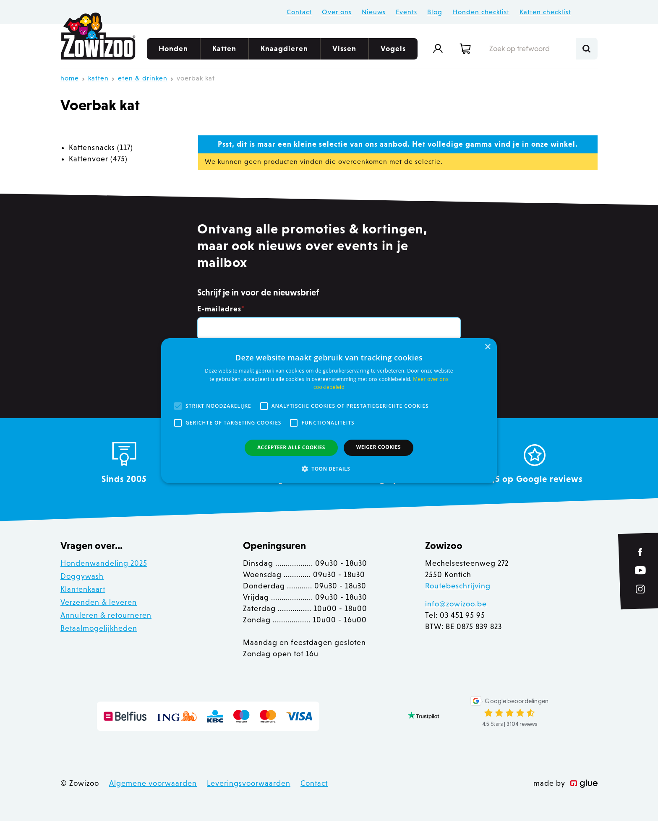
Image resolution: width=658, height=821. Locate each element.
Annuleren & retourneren (105, 615)
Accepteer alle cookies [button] (291, 447)
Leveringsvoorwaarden (248, 783)
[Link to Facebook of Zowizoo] (640, 552)
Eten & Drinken (142, 78)
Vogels (393, 52)
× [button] (487, 347)
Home (69, 78)
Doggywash (82, 576)
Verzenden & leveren (98, 602)
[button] (329, 468)
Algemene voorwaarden (153, 783)
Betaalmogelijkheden (98, 628)
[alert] (329, 410)
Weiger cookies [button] (378, 447)
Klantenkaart (82, 589)
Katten (224, 52)
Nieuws (374, 12)
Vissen (344, 52)
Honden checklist (480, 12)
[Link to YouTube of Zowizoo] (640, 570)
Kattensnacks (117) (101, 147)
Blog (434, 12)
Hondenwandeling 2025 (103, 563)
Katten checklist (545, 12)
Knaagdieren (284, 52)
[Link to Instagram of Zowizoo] (640, 589)
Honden (173, 52)
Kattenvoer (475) (98, 159)
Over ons (337, 12)
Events (406, 12)
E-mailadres (220, 309)
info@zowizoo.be (456, 604)
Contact (299, 12)
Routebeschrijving (458, 586)
